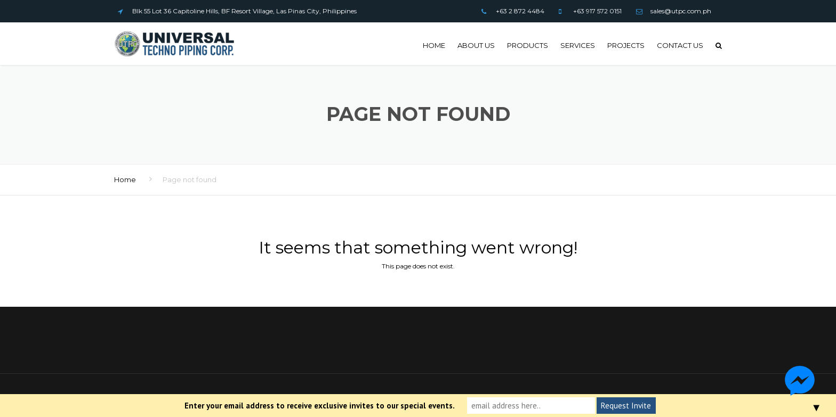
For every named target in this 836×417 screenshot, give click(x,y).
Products (527, 45)
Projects (626, 45)
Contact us (680, 45)
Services (577, 45)
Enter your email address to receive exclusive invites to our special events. (319, 405)
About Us (476, 45)
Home (434, 45)
